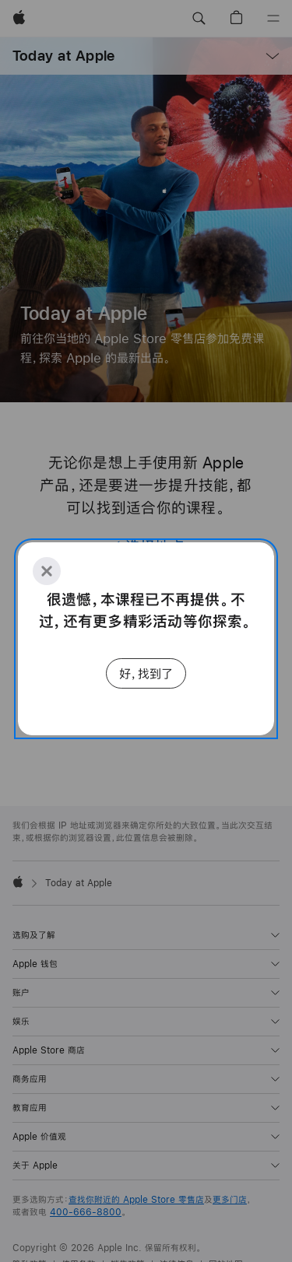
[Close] (47, 571)
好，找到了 (146, 673)
